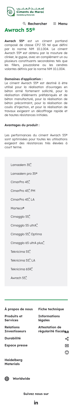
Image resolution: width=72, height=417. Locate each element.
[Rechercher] (35, 24)
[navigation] (67, 332)
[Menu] (60, 24)
